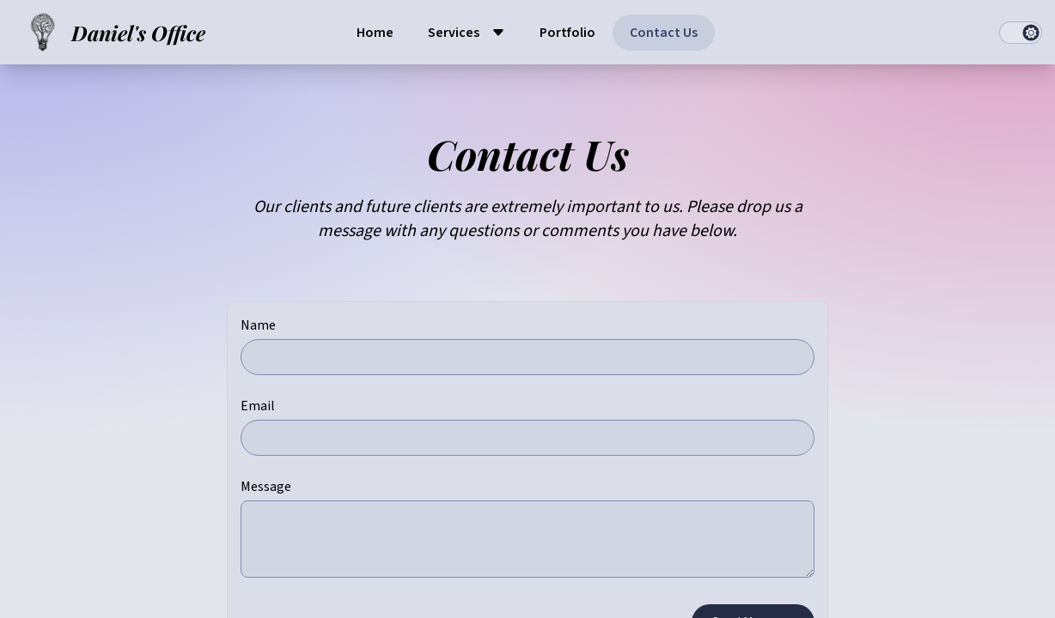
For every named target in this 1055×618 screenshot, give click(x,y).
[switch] (1020, 32)
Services (453, 32)
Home (375, 32)
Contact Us (664, 32)
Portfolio (567, 32)
